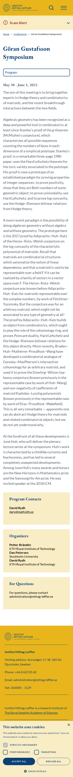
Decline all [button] (53, 761)
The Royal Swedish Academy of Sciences (31, 712)
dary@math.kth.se (21, 512)
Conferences (20, 34)
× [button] (68, 725)
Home (6, 34)
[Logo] (20, 8)
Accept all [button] (19, 761)
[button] (64, 8)
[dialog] (36, 749)
